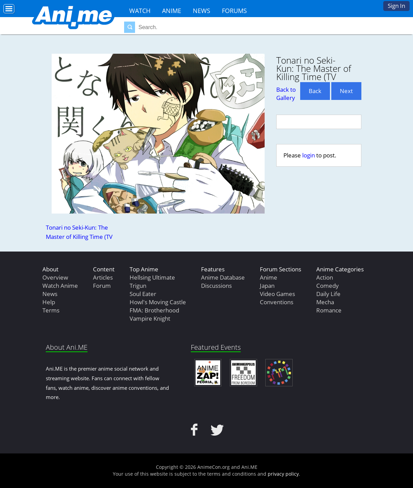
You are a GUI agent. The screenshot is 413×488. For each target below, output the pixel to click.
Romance (329, 310)
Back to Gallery (286, 94)
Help (48, 302)
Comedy (327, 286)
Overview (55, 277)
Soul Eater (143, 294)
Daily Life (328, 294)
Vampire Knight (150, 318)
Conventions (276, 302)
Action (324, 277)
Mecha (325, 302)
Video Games (277, 294)
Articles (103, 277)
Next (346, 91)
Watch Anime (60, 286)
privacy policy (283, 474)
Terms (50, 310)
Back (315, 91)
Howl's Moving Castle (158, 302)
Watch (139, 11)
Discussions (216, 286)
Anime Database (223, 277)
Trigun (138, 286)
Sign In (396, 6)
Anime (171, 11)
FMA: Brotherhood (154, 310)
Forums (234, 11)
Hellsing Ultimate (152, 277)
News (201, 11)
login (308, 155)
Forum (102, 286)
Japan (267, 286)
